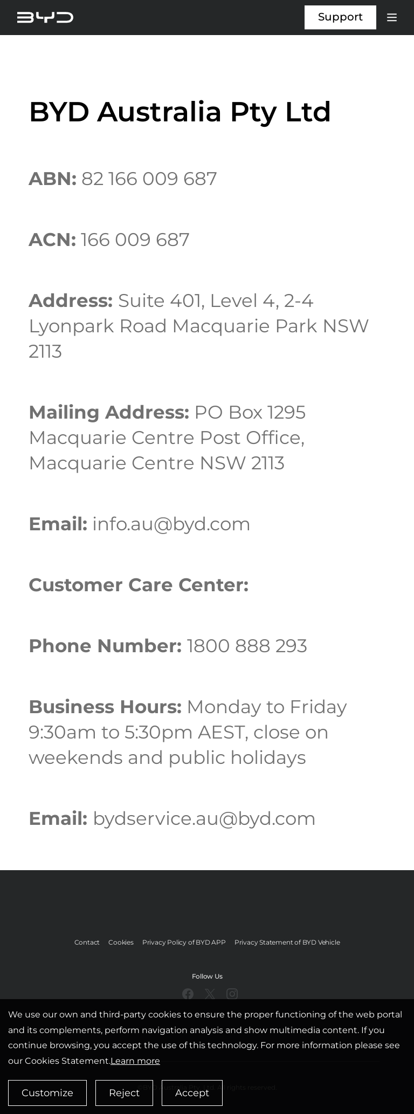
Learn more (135, 1061)
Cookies (121, 942)
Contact (87, 942)
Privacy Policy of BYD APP (184, 942)
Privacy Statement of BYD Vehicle (287, 942)
